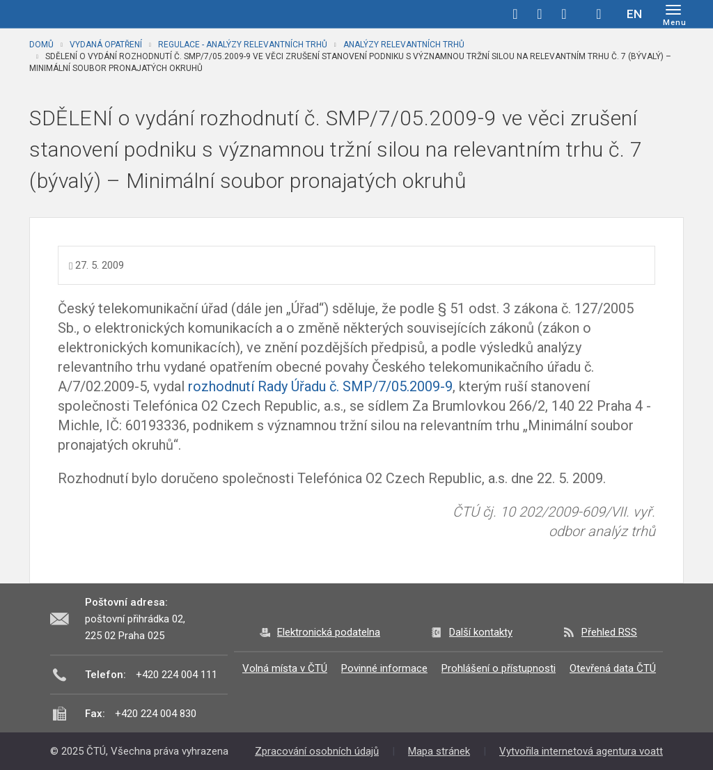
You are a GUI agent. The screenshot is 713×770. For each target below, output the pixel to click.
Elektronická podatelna (328, 632)
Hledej (599, 14)
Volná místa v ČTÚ (284, 668)
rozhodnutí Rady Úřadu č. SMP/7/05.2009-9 (320, 386)
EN (634, 14)
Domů (41, 44)
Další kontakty (480, 632)
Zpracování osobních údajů (317, 751)
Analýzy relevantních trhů (403, 44)
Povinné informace (384, 668)
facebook (515, 14)
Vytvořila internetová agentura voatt (581, 751)
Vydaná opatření (106, 44)
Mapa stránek (439, 751)
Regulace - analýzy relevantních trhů (242, 44)
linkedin (564, 14)
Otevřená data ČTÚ (613, 668)
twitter (540, 14)
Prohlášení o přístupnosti (498, 668)
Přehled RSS (609, 632)
